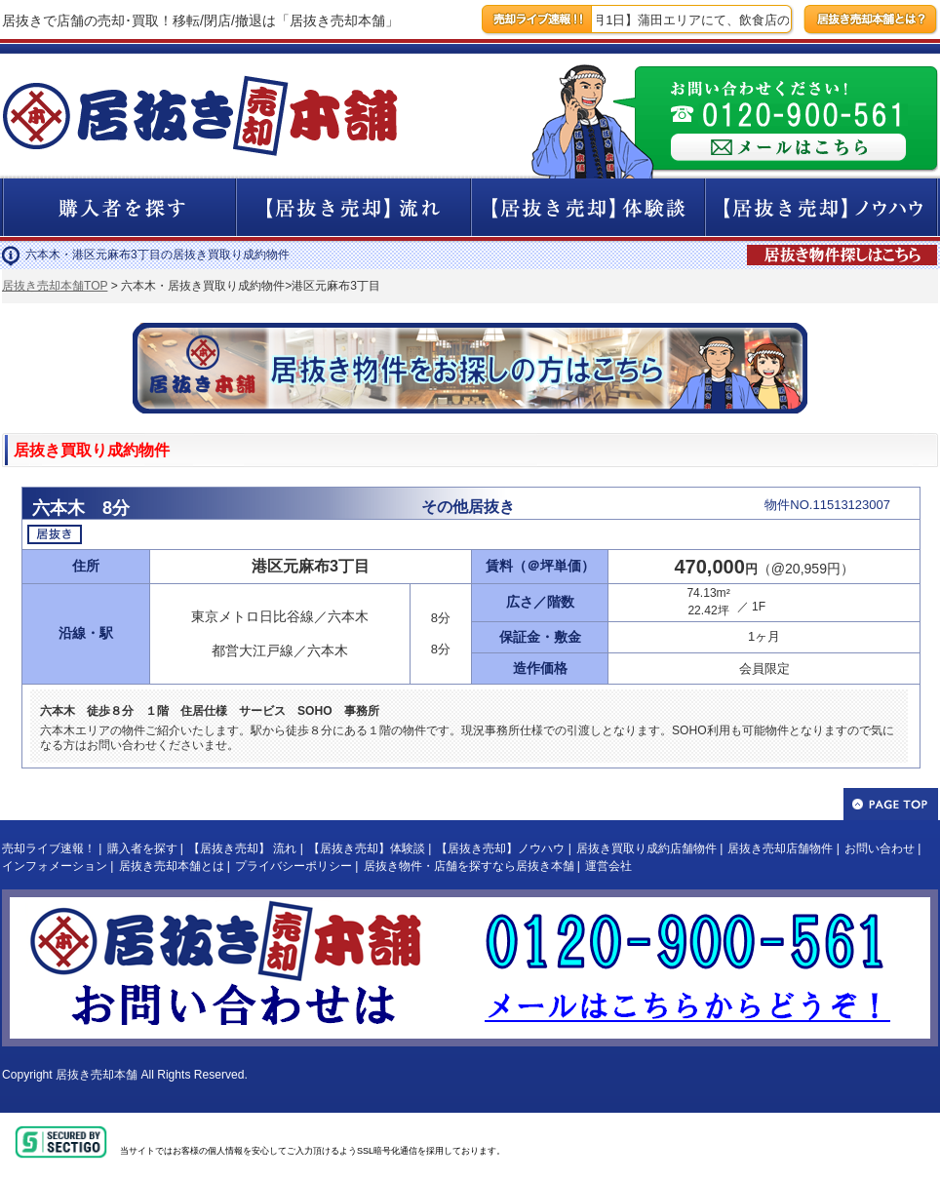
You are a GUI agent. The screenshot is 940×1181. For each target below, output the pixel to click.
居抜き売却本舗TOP (54, 286)
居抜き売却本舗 (96, 1075)
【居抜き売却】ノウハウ (500, 848)
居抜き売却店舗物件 (780, 848)
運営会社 (608, 866)
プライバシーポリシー (293, 866)
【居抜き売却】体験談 (366, 848)
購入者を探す (142, 848)
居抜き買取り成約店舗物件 (646, 848)
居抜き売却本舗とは (171, 866)
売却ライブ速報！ (49, 848)
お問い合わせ (879, 848)
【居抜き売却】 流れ (242, 848)
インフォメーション (54, 866)
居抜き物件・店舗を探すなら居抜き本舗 (469, 866)
